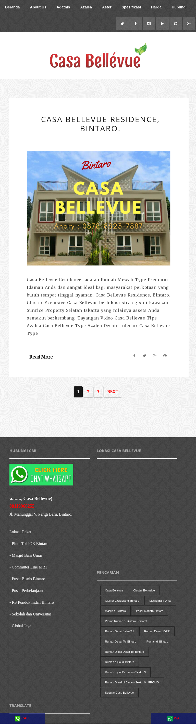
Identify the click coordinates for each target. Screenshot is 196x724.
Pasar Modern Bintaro (149, 611)
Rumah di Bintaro (157, 641)
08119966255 (21, 506)
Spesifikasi (131, 7)
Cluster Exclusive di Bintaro (122, 600)
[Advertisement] (100, 424)
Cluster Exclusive (144, 590)
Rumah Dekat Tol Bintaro (120, 641)
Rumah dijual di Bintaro (119, 662)
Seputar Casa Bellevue (119, 692)
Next (112, 392)
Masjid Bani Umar (160, 600)
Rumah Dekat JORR (157, 631)
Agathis (63, 7)
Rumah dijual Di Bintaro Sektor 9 (125, 672)
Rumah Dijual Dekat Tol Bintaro (124, 652)
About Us (38, 7)
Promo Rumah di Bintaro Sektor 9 (126, 621)
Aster (107, 7)
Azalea (86, 7)
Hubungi (179, 7)
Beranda (12, 7)
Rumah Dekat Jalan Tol (119, 631)
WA (173, 718)
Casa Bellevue (114, 590)
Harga (156, 7)
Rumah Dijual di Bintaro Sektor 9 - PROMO (132, 682)
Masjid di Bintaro (115, 611)
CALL (22, 718)
